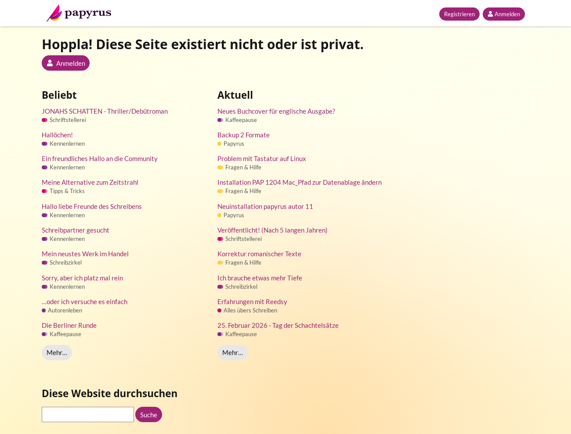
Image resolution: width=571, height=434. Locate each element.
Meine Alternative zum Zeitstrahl (90, 182)
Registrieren (459, 14)
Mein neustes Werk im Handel (85, 254)
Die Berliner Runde (69, 325)
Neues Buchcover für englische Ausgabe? (276, 111)
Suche (148, 415)
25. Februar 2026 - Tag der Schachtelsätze (278, 325)
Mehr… (57, 352)
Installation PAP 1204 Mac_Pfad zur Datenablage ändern (299, 182)
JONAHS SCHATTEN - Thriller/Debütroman (105, 111)
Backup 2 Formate (243, 135)
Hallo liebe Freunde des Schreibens (92, 206)
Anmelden (504, 14)
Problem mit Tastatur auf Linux (261, 158)
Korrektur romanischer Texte (259, 254)
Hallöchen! (57, 135)
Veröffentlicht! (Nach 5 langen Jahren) (272, 230)
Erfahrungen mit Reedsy (252, 301)
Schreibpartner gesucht (75, 230)
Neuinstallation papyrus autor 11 (265, 206)
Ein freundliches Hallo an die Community (100, 158)
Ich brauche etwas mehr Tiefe (259, 278)
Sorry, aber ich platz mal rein (82, 278)
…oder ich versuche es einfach (84, 301)
